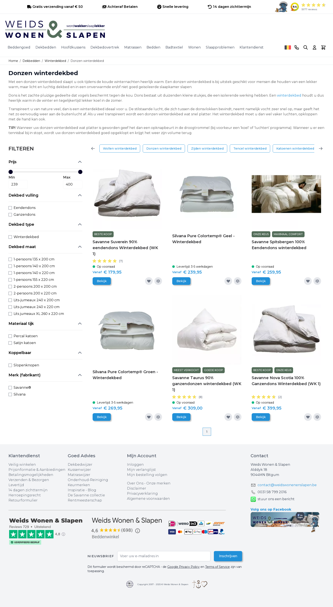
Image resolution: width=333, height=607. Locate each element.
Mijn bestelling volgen (147, 475)
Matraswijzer (79, 475)
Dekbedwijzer (80, 465)
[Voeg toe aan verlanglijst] (149, 281)
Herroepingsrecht (24, 495)
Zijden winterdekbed (207, 148)
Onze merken (158, 483)
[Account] (314, 47)
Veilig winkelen (22, 465)
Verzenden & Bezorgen (28, 480)
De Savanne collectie (86, 495)
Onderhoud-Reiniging (88, 480)
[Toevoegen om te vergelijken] (158, 281)
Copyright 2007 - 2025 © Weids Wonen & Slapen (162, 584)
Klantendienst (252, 47)
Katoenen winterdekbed (295, 148)
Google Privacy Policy (183, 567)
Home (13, 61)
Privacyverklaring (142, 493)
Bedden (153, 47)
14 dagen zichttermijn (28, 490)
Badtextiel (174, 47)
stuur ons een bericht (273, 499)
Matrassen (132, 47)
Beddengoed (19, 47)
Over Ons (135, 483)
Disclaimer (136, 488)
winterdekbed (289, 95)
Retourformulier (23, 500)
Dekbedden (45, 47)
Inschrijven (228, 556)
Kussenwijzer (79, 470)
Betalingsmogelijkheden (30, 475)
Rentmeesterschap (85, 500)
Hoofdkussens (73, 47)
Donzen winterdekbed (163, 148)
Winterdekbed (55, 61)
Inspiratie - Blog (82, 490)
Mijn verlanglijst (141, 470)
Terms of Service (217, 567)
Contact (259, 455)
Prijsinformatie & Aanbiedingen (36, 470)
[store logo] (166, 29)
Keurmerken (79, 485)
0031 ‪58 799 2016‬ (272, 492)
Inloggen (135, 465)
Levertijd (16, 485)
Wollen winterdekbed (120, 148)
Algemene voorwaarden (148, 499)
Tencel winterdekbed (250, 148)
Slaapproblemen (220, 47)
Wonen (194, 47)
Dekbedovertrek (104, 47)
